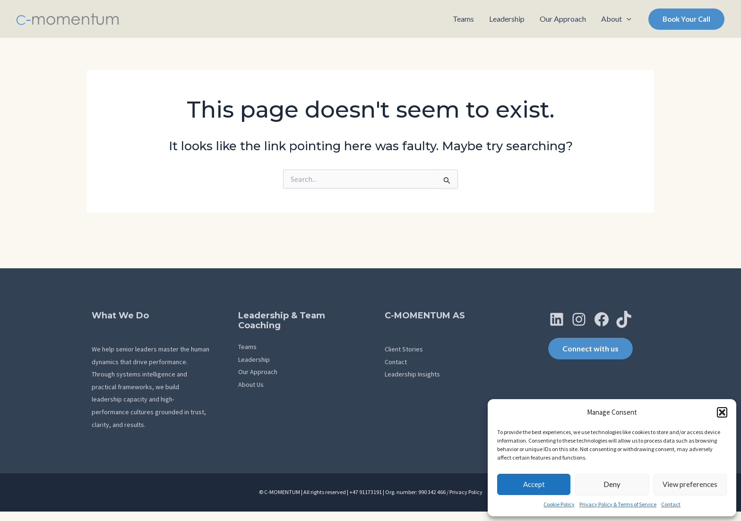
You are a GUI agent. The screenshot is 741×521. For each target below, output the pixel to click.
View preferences (690, 484)
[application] (626, 19)
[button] (722, 412)
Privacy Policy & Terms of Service (617, 504)
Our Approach (257, 371)
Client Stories (404, 349)
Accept (534, 484)
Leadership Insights (412, 374)
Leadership (254, 359)
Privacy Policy (466, 491)
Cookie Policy (559, 504)
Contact (671, 504)
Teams (247, 346)
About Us (251, 384)
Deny (611, 484)
